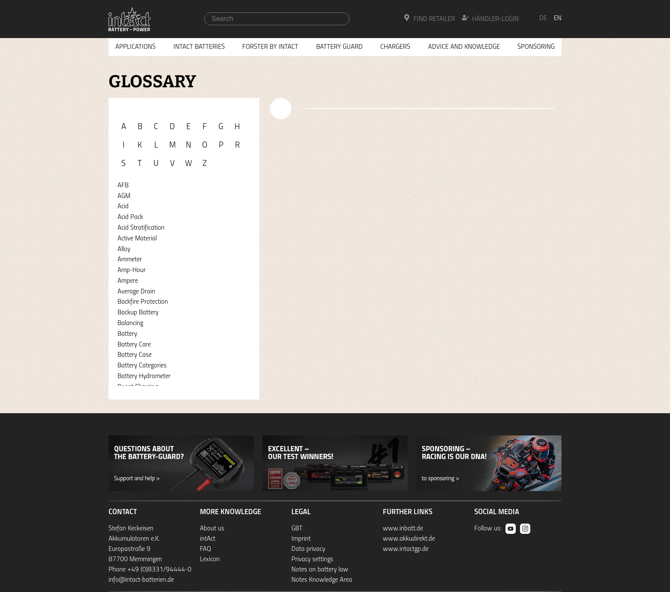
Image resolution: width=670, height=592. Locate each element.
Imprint (301, 539)
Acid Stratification (141, 228)
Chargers (395, 47)
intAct (207, 539)
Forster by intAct (270, 47)
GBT (297, 528)
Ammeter (130, 259)
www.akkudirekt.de (409, 539)
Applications (135, 47)
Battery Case (135, 355)
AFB (123, 185)
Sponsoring (536, 47)
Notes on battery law (319, 569)
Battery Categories (142, 365)
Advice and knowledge (464, 47)
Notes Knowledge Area (321, 580)
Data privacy (308, 549)
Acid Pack (130, 217)
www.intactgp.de (406, 549)
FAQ (205, 549)
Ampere (128, 281)
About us (212, 528)
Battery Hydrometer (144, 376)
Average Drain (136, 291)
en (557, 18)
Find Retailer (429, 18)
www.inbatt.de (403, 528)
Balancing (130, 323)
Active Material (137, 238)
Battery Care (134, 344)
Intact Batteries (199, 47)
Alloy (124, 249)
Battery (127, 334)
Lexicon (210, 559)
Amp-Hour (132, 270)
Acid (123, 206)
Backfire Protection (143, 302)
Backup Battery (138, 312)
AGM (124, 196)
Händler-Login (490, 18)
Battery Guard (339, 47)
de (543, 18)
